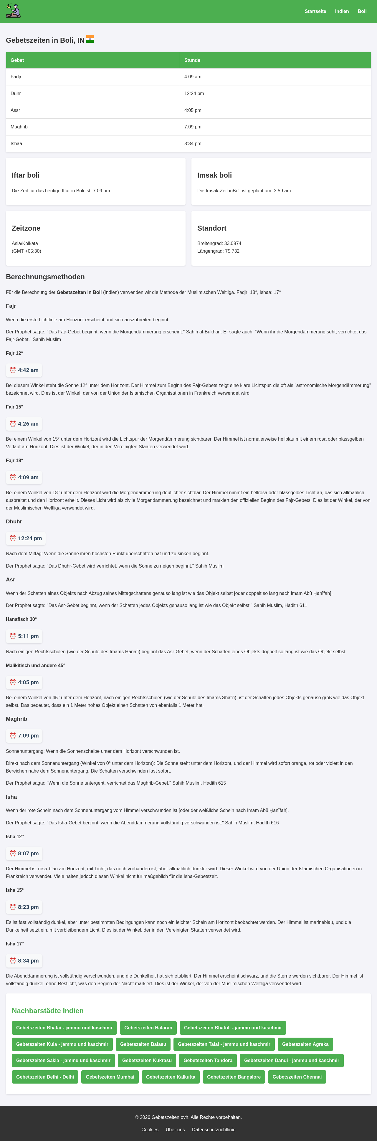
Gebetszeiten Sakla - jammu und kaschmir (63, 1060)
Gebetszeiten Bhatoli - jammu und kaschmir (233, 1027)
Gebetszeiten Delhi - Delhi (45, 1076)
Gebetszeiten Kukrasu (147, 1060)
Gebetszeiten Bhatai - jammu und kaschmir (64, 1027)
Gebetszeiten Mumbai (110, 1076)
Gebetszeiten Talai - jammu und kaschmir (224, 1044)
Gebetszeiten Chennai (297, 1076)
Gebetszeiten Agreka (305, 1044)
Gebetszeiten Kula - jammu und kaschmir (62, 1044)
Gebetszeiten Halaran (148, 1027)
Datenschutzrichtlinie (214, 1129)
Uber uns (175, 1129)
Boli (362, 11)
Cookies (149, 1129)
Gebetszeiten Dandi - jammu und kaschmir (291, 1060)
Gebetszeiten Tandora (207, 1060)
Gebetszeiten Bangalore (234, 1076)
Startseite (315, 11)
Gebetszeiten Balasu (143, 1044)
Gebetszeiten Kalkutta (170, 1076)
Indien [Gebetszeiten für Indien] (342, 11)
